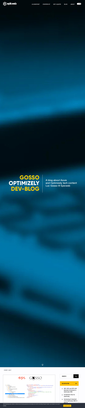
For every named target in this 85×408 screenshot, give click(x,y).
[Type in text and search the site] (69, 376)
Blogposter (65, 383)
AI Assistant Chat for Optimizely (68, 395)
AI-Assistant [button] (36, 4)
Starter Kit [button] (46, 4)
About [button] (73, 4)
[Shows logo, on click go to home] (10, 4)
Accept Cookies (67, 405)
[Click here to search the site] (76, 376)
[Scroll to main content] (42, 365)
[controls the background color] (79, 4)
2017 (10, 370)
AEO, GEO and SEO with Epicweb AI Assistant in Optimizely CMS (69, 390)
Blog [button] (65, 4)
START (6, 370)
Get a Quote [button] (57, 4)
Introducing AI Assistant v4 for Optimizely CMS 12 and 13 (69, 401)
